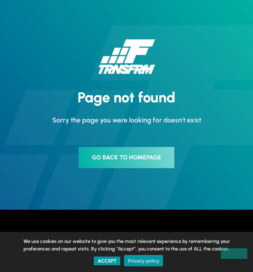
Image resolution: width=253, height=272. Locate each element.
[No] (234, 253)
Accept (107, 261)
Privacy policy (143, 261)
